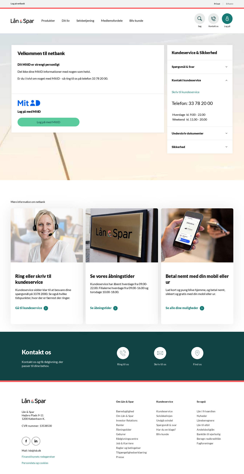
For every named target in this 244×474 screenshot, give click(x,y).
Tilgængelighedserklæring (131, 452)
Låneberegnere (205, 420)
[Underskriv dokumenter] (200, 133)
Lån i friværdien (206, 411)
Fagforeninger (205, 443)
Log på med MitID (48, 122)
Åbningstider (124, 429)
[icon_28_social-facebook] (26, 441)
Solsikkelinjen (164, 415)
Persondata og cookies (35, 462)
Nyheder (202, 415)
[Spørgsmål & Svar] (200, 67)
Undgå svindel (164, 420)
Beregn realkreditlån (209, 438)
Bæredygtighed (125, 411)
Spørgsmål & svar (166, 425)
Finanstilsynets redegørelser (38, 456)
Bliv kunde (162, 434)
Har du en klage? (166, 429)
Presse (120, 457)
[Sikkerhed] (200, 146)
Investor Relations (126, 420)
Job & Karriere (124, 443)
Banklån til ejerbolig (208, 434)
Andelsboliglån (205, 429)
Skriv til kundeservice (185, 92)
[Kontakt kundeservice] (200, 80)
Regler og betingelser (128, 447)
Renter (120, 425)
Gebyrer (121, 434)
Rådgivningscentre (127, 438)
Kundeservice (164, 411)
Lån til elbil (203, 425)
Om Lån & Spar (125, 415)
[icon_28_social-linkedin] (36, 441)
